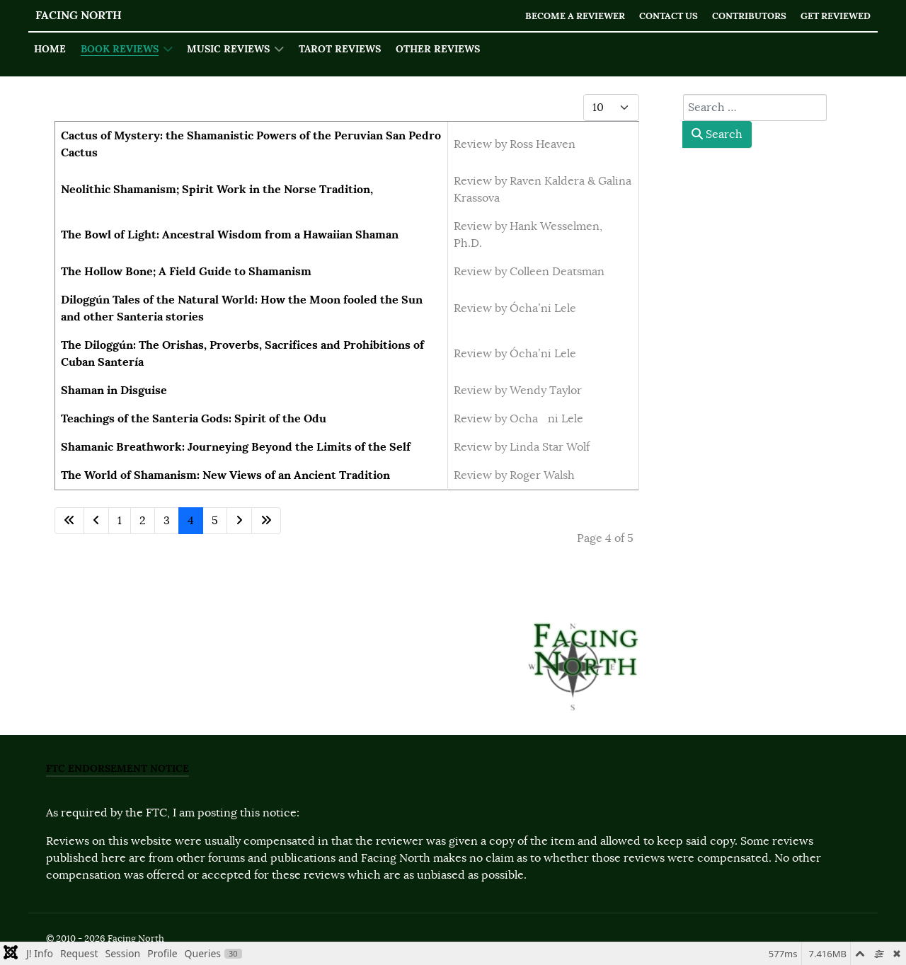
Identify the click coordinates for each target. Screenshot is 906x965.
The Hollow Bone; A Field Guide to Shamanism (186, 271)
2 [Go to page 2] (142, 521)
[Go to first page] (69, 520)
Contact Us (668, 16)
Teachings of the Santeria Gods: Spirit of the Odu (193, 418)
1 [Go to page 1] (119, 521)
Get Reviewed (836, 16)
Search (717, 134)
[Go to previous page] (96, 520)
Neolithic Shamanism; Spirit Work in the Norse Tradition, (217, 189)
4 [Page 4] (191, 521)
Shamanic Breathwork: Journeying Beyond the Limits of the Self (236, 446)
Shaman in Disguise (114, 390)
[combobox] (755, 107)
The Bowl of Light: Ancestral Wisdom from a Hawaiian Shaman (229, 234)
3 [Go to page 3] (167, 521)
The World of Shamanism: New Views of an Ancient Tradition (225, 475)
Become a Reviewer (575, 16)
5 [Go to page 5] (215, 521)
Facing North (78, 15)
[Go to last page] (266, 520)
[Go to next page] (239, 520)
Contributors (749, 16)
